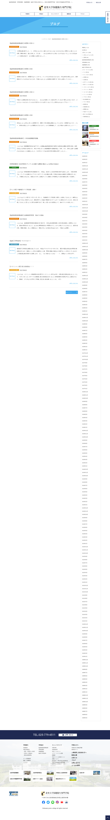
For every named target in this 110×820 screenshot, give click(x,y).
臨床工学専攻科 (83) (88, 67)
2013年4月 (85, 541)
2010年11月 (85, 634)
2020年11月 (85, 253)
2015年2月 (85, 469)
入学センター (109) (88, 52)
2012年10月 (85, 560)
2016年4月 (85, 424)
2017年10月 (85, 366)
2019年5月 (85, 305)
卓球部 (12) (86, 77)
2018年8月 (85, 334)
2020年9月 (85, 260)
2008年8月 (85, 715)
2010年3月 (85, 660)
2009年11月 (85, 670)
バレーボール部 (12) (89, 92)
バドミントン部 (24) (89, 89)
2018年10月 (85, 327)
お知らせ (74, 765)
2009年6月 (85, 683)
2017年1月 (85, 395)
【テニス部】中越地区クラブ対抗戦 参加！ (27, 189)
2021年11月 (85, 214)
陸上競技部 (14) (88, 99)
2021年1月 (85, 247)
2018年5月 (85, 344)
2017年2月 (85, 392)
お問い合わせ (69, 742)
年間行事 (54, 755)
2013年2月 (85, 547)
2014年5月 (85, 499)
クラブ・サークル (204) (89, 69)
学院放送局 (54, 757)
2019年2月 (85, 315)
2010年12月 (85, 631)
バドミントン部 (14, 270)
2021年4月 (85, 237)
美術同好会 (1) (87, 116)
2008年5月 (85, 725)
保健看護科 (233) (87, 64)
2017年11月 (85, 363)
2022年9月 (85, 182)
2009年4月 (85, 689)
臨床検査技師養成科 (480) (90, 60)
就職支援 (69, 13)
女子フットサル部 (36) (90, 82)
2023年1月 (85, 169)
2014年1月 (85, 511)
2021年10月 (85, 218)
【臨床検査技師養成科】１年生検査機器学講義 (28, 138)
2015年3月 (85, 466)
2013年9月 (85, 524)
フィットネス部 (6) (89, 94)
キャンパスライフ (55, 13)
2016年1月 (85, 434)
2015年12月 (85, 437)
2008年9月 (85, 712)
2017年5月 (85, 382)
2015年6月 (85, 457)
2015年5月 (85, 460)
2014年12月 (85, 476)
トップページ (44, 39)
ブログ (49, 39)
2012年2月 (85, 586)
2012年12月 (85, 553)
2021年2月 (85, 244)
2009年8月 (85, 676)
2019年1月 (85, 318)
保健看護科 (41, 759)
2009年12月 (85, 666)
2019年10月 (85, 289)
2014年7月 (85, 492)
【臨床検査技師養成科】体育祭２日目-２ (26, 43)
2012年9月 (85, 563)
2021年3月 (85, 240)
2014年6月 (85, 495)
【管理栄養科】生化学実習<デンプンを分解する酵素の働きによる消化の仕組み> (43, 164)
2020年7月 (85, 266)
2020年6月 (85, 269)
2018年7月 (85, 337)
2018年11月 (85, 324)
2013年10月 (85, 521)
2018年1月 (85, 356)
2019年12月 (85, 282)
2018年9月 (85, 331)
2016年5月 (85, 421)
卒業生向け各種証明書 (77, 755)
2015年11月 (85, 440)
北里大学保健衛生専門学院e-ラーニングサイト (58, 771)
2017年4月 (85, 386)
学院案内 (25, 755)
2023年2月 (85, 166)
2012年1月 (85, 589)
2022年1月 (85, 208)
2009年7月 (85, 679)
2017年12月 (85, 360)
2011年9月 (85, 602)
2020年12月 (85, 250)
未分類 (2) (85, 50)
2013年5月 (85, 537)
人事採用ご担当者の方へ (79, 760)
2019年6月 (85, 302)
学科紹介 (41, 13)
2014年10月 (85, 482)
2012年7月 (85, 570)
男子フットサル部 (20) (90, 84)
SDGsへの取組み (28, 761)
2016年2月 (85, 431)
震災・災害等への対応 (29, 759)
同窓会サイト (75, 757)
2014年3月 (85, 505)
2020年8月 (85, 263)
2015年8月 (85, 450)
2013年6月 (85, 534)
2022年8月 (85, 185)
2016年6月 (85, 418)
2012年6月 (85, 573)
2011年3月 (85, 621)
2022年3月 (85, 202)
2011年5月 (85, 615)
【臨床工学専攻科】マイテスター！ (24, 241)
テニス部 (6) (87, 72)
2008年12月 (85, 702)
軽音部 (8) (86, 104)
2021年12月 (85, 211)
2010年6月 (85, 650)
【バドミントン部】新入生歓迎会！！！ (26, 266)
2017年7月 (85, 376)
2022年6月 (85, 192)
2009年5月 (85, 686)
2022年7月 (85, 189)
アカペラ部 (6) (87, 101)
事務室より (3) (86, 47)
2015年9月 (85, 447)
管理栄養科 (14, 167)
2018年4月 (85, 347)
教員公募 (98, 2)
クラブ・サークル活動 (57, 761)
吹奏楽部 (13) (87, 106)
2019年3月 (85, 311)
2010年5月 (85, 653)
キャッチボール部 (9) (89, 74)
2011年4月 (85, 618)
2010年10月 (85, 637)
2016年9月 (85, 408)
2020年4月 (85, 273)
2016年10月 (85, 405)
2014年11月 (85, 479)
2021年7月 (85, 227)
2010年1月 (85, 663)
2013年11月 (85, 518)
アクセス (82, 13)
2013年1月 (85, 550)
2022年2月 (85, 205)
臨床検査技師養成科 (14, 47)
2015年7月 (85, 453)
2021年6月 (85, 231)
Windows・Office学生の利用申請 (60, 768)
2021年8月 (85, 224)
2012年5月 (85, 576)
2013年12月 (85, 515)
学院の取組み (26, 757)
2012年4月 (85, 579)
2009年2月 (85, 695)
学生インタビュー (56, 759)
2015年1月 (85, 473)
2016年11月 (85, 402)
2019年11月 (85, 286)
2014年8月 (85, 489)
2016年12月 (85, 398)
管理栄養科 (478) (87, 62)
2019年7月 (85, 298)
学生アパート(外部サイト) (58, 764)
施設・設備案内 (27, 768)
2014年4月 (85, 502)
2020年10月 (85, 256)
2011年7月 (85, 608)
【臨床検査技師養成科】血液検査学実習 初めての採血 (32, 215)
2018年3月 (85, 350)
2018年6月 (85, 340)
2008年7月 (85, 718)
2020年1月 (85, 279)
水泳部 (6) (86, 79)
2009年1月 (85, 699)
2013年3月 (85, 544)
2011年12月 (85, 592)
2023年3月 (85, 163)
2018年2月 (85, 353)
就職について (55, 766)
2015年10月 (85, 444)
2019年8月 (85, 295)
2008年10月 (85, 708)
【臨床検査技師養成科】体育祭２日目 (24, 69)
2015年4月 (85, 463)
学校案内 (27, 13)
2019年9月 (85, 292)
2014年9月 (85, 486)
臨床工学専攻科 (14, 244)
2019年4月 (85, 308)
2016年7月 (85, 415)
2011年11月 (85, 595)
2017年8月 (85, 373)
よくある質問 (76, 773)
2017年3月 (85, 389)
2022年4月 (85, 198)
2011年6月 (85, 612)
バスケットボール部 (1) (90, 87)
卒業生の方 (89, 2)
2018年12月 (85, 321)
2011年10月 (85, 599)
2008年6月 (85, 721)
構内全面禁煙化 (28, 763)
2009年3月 (85, 692)
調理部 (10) (86, 109)
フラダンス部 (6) (88, 97)
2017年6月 (85, 379)
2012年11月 (85, 557)
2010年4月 (85, 657)
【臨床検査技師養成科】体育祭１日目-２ (26, 92)
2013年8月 (85, 528)
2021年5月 (85, 234)
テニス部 (14, 193)
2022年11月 (85, 176)
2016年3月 (85, 428)
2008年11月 (85, 705)
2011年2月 (85, 624)
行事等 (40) (86, 57)
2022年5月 (85, 195)
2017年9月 (85, 369)
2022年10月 (85, 179)
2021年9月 (85, 221)
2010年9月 (85, 641)
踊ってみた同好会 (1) (89, 114)
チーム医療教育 (27, 766)
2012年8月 (85, 566)
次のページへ (71, 292)
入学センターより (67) (90, 55)
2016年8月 (85, 411)
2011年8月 (85, 605)
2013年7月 (85, 531)
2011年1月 (85, 628)
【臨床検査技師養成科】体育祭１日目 (24, 115)
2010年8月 (85, 644)
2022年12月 (85, 173)
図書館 (53, 763)
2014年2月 (85, 508)
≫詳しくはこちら (73, 60)
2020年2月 (85, 276)
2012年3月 (85, 582)
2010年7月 (85, 647)
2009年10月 (85, 673)
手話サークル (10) (88, 111)
